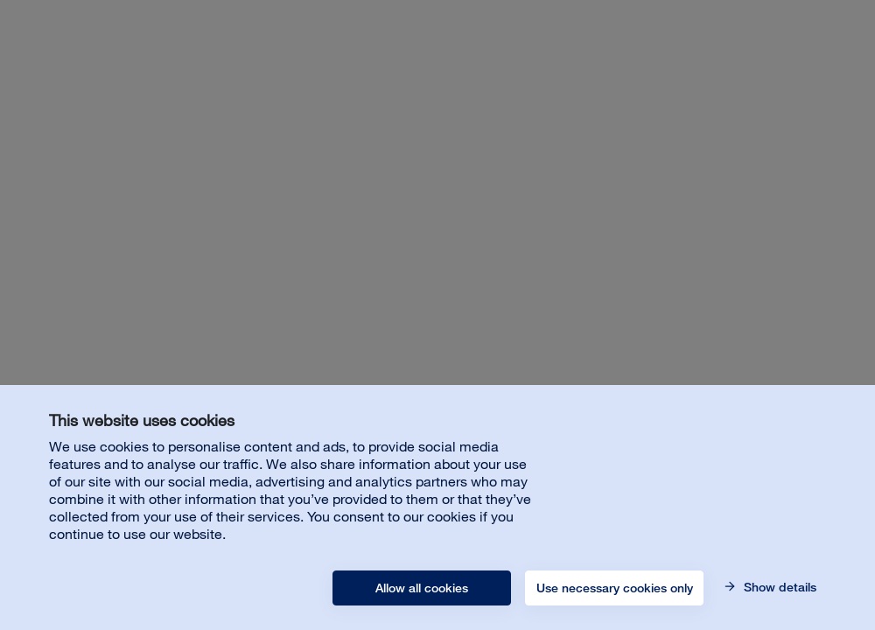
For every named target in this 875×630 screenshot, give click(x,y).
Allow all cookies (421, 588)
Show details (778, 587)
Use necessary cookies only (614, 588)
